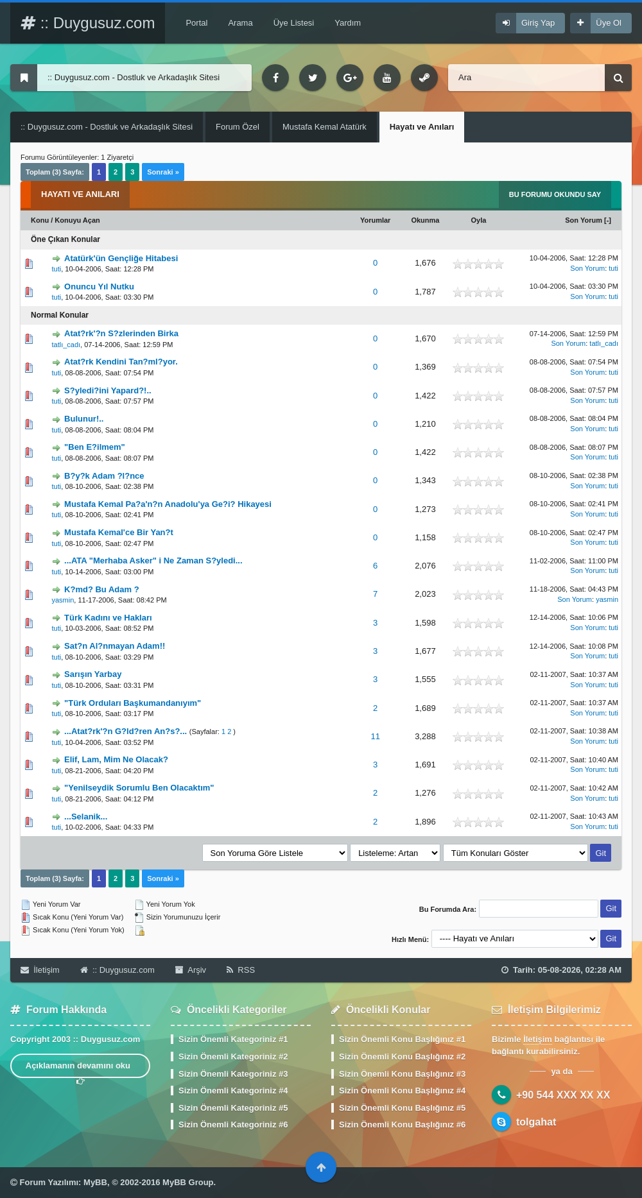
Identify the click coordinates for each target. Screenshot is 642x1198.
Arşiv (190, 970)
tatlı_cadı (65, 344)
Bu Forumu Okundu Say (555, 194)
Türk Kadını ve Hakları (108, 617)
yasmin (62, 600)
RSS (241, 970)
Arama (240, 23)
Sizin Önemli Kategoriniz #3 (233, 1074)
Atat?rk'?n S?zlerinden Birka (121, 333)
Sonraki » (163, 172)
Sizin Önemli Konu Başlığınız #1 (402, 1039)
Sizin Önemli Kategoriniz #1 (233, 1039)
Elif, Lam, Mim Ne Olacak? (116, 759)
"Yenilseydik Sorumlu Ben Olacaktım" (139, 787)
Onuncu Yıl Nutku (99, 286)
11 (374, 736)
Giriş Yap (538, 23)
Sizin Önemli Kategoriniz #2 (233, 1056)
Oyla (478, 220)
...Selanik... (85, 816)
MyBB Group (187, 1182)
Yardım (347, 23)
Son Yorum (583, 220)
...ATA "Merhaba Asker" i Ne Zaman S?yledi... (153, 560)
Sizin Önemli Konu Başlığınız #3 (402, 1074)
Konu (40, 220)
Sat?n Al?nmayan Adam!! (114, 646)
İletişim (40, 970)
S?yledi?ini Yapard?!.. (108, 390)
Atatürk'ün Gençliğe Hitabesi (121, 258)
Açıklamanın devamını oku (80, 1069)
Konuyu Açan (77, 220)
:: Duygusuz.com (88, 22)
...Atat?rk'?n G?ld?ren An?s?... (125, 731)
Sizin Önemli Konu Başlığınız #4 (402, 1090)
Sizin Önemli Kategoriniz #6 (233, 1124)
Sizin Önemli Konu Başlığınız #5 (402, 1108)
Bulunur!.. (83, 419)
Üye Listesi (294, 23)
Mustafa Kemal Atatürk (324, 127)
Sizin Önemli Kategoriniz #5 (233, 1108)
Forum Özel (237, 127)
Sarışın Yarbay (92, 674)
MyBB (95, 1182)
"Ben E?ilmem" (94, 447)
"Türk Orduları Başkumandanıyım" (132, 703)
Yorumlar (375, 220)
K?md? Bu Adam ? (101, 589)
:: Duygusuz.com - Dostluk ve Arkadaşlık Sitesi (107, 127)
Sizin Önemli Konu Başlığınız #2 (402, 1056)
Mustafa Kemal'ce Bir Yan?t (118, 532)
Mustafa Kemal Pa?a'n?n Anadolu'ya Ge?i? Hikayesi (168, 504)
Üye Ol (608, 23)
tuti (56, 269)
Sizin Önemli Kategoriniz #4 (233, 1090)
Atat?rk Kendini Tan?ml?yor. (121, 361)
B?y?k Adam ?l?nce (104, 476)
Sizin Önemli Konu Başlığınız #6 (402, 1124)
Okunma (425, 220)
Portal (196, 23)
